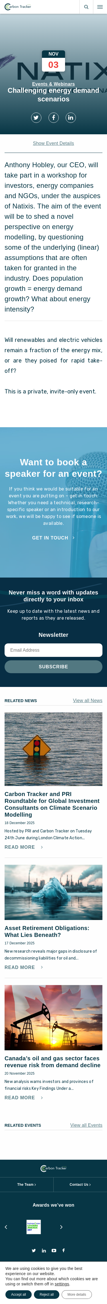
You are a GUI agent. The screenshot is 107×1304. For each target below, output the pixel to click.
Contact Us (79, 1185)
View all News (87, 700)
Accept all (18, 1295)
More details (76, 1295)
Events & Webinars (53, 84)
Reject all (47, 1295)
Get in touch (50, 538)
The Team (25, 1185)
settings (62, 1284)
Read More (21, 847)
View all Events (86, 1125)
